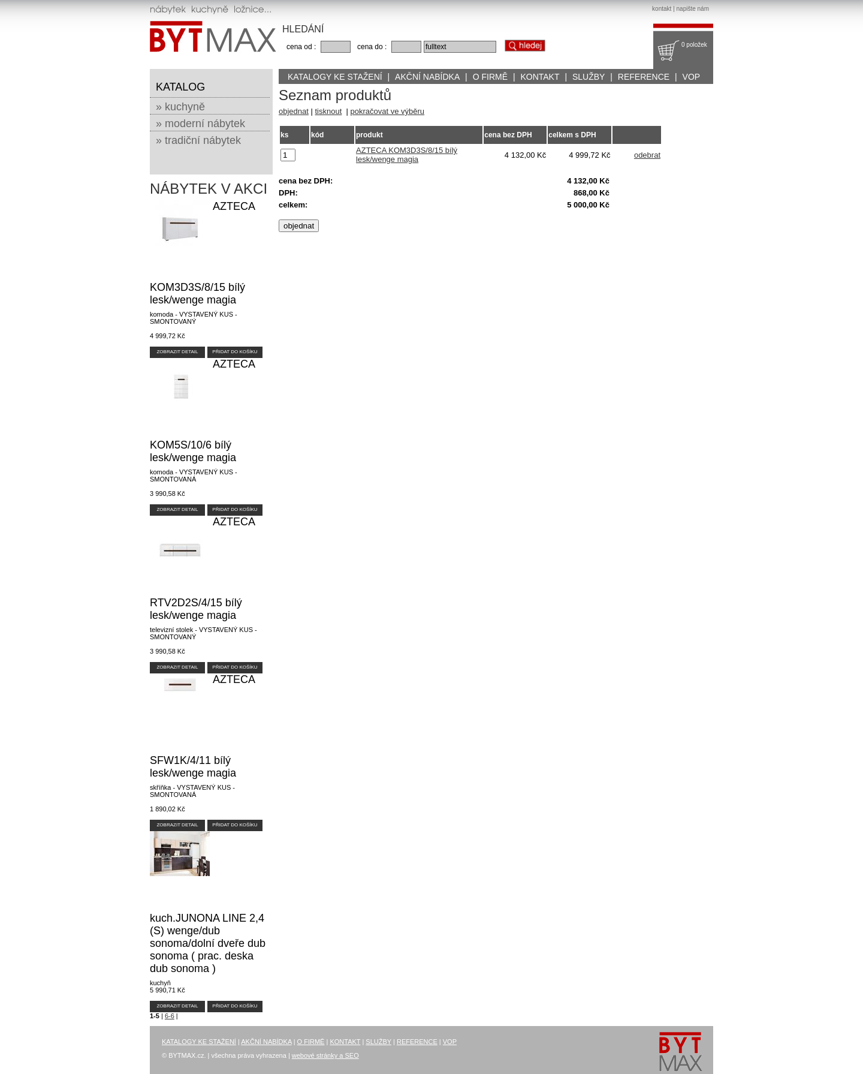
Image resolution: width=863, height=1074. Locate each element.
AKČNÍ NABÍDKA (427, 77)
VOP (692, 77)
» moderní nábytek (200, 124)
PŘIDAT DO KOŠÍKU (234, 351)
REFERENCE (643, 77)
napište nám (693, 8)
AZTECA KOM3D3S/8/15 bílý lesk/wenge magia (406, 155)
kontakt (661, 8)
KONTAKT (539, 77)
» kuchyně (180, 107)
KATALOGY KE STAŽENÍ (335, 77)
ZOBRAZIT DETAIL (177, 351)
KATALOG (180, 87)
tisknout (328, 111)
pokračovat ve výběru (388, 111)
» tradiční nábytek (198, 140)
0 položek (694, 44)
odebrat (647, 155)
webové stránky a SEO (325, 1055)
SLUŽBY (588, 77)
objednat (294, 111)
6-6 (169, 1015)
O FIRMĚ (490, 77)
